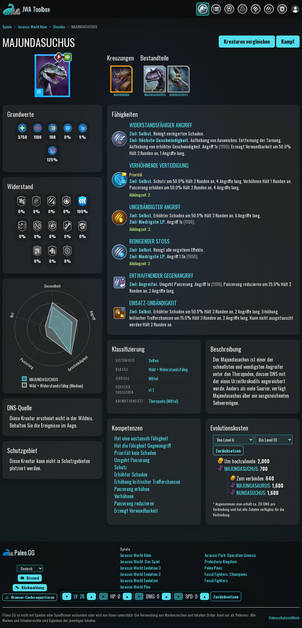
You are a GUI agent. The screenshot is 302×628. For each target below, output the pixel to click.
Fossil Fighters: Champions (226, 574)
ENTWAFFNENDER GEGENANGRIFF (161, 275)
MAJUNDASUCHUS (241, 468)
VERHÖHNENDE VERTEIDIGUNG (159, 165)
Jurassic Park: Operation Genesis (230, 555)
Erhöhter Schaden (130, 474)
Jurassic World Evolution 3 (140, 567)
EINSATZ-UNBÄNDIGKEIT (153, 303)
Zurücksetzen (226, 596)
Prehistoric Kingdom (221, 561)
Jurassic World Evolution (139, 580)
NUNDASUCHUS (250, 492)
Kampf (287, 41)
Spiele (7, 26)
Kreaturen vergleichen (247, 41)
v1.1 (151, 390)
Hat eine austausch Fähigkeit (141, 438)
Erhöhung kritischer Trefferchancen (147, 481)
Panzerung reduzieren (134, 503)
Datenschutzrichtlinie (284, 617)
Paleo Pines (213, 567)
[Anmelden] (295, 9)
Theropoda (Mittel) (163, 401)
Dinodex (59, 26)
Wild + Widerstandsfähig (168, 369)
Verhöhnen (124, 496)
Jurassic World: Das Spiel (139, 561)
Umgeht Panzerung (131, 460)
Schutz (120, 467)
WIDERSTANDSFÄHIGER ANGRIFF (160, 125)
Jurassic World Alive (32, 26)
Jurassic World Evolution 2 (140, 574)
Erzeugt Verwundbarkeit (136, 510)
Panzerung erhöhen (131, 489)
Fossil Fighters (216, 580)
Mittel (153, 378)
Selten (154, 360)
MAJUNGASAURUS (253, 485)
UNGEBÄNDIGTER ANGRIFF (154, 207)
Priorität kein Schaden (135, 452)
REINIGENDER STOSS (149, 241)
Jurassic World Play (135, 586)
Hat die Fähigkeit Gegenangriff (142, 445)
